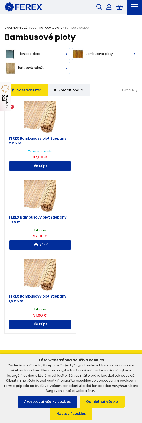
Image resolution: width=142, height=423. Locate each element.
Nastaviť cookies (71, 413)
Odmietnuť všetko (102, 401)
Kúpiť (38, 166)
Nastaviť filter (26, 90)
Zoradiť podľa (69, 90)
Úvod (8, 28)
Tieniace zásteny (50, 28)
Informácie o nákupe (71, 324)
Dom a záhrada (25, 28)
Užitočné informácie (71, 334)
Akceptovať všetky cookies (47, 401)
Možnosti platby (71, 344)
